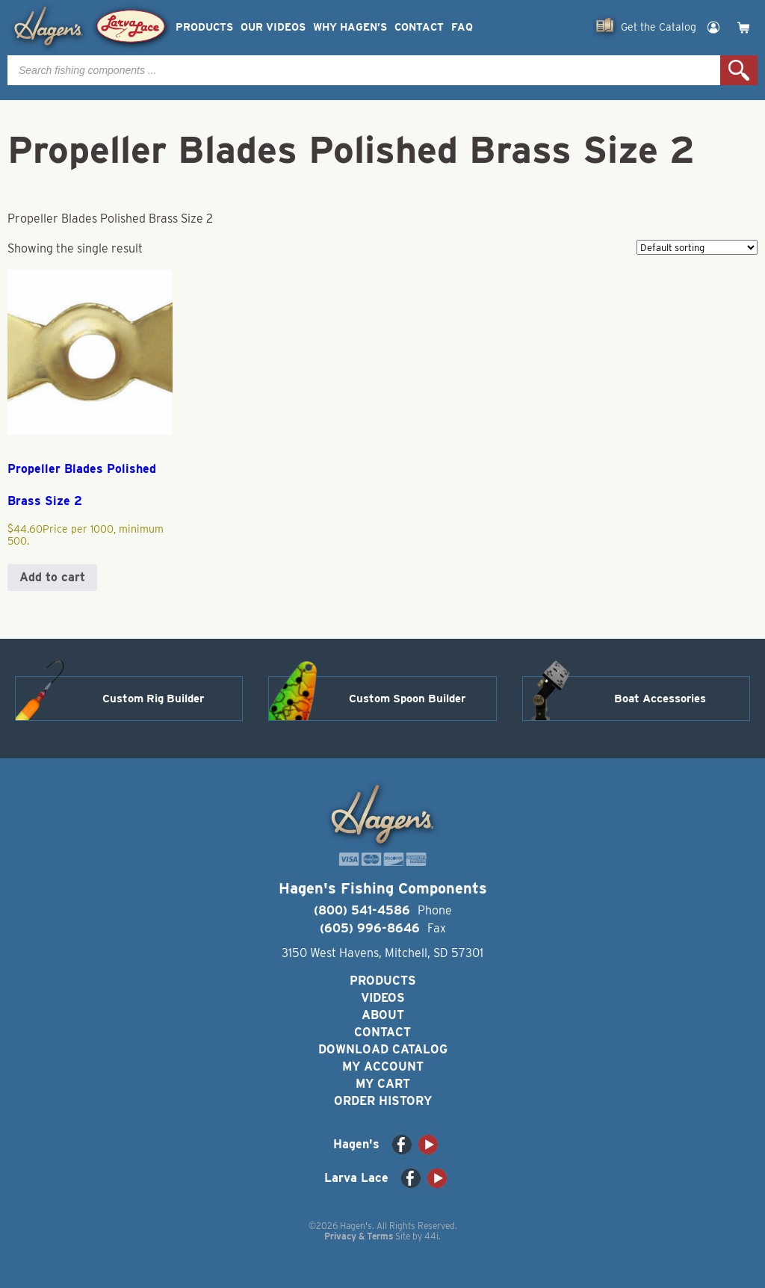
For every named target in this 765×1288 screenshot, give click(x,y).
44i (431, 1236)
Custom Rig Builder (153, 698)
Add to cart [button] (52, 577)
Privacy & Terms (358, 1236)
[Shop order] (697, 247)
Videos (383, 998)
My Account (383, 1066)
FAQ (462, 27)
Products (204, 27)
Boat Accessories (660, 698)
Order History (383, 1101)
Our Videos (273, 27)
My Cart (383, 1084)
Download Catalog (382, 1049)
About (383, 1015)
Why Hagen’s (350, 27)
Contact (419, 27)
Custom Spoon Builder (407, 698)
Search (739, 70)
